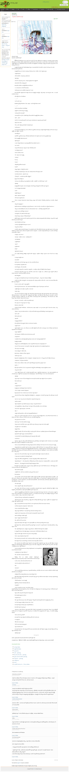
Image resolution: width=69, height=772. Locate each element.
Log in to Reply (15, 683)
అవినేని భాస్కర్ (20, 17)
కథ (19, 9)
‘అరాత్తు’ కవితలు (17, 647)
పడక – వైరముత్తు (17, 653)
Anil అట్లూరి (14, 684)
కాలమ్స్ (7, 9)
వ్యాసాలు (43, 9)
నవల (23, 9)
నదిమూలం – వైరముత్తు (18, 658)
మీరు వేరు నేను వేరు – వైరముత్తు (20, 655)
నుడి (2, 10)
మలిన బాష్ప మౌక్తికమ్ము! (4, 25)
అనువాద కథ (14, 13)
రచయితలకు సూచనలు (61, 9)
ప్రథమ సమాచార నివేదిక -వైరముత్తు (20, 657)
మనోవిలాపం (16, 660)
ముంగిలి (2, 9)
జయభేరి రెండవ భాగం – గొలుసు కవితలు (22, 664)
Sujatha (14, 17)
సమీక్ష (29, 9)
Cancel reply (56, 760)
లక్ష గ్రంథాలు (16, 651)
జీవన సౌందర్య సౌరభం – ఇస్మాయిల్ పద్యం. (6, 45)
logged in (19, 763)
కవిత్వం (13, 9)
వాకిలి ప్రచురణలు (46, 2)
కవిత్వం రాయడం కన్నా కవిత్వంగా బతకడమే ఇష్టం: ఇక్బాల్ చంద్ (5, 62)
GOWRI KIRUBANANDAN (17, 699)
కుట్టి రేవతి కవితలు (17, 649)
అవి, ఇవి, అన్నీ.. (51, 9)
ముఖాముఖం (35, 9)
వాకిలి (34, 769)
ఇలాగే (15, 662)
